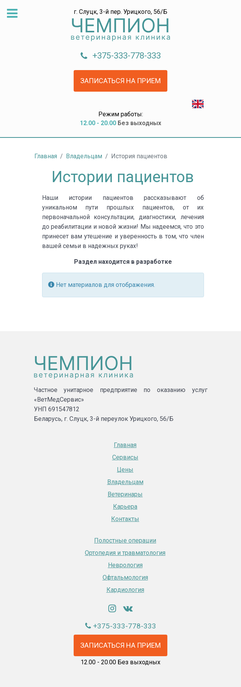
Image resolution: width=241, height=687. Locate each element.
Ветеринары (125, 494)
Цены (125, 469)
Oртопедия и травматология (125, 552)
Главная (125, 445)
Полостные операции (125, 540)
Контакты (125, 519)
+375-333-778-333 (127, 55)
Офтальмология (125, 577)
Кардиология (125, 589)
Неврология (125, 565)
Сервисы (125, 457)
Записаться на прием (120, 81)
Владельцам (125, 482)
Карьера (125, 506)
